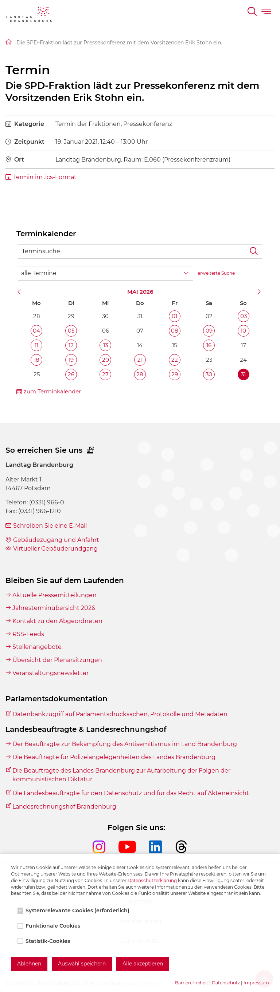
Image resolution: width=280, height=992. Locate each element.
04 (36, 330)
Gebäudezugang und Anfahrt (56, 539)
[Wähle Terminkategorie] (105, 273)
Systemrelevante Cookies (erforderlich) (74, 910)
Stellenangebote (37, 646)
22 (174, 359)
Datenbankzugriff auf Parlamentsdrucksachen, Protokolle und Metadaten (120, 714)
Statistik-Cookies (44, 941)
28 (139, 374)
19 (71, 359)
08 (174, 330)
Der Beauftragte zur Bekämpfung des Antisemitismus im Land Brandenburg (124, 744)
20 (105, 359)
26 (71, 374)
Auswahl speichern (82, 963)
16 (208, 345)
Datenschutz (226, 982)
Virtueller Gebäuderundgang (55, 548)
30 (209, 374)
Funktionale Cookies (49, 925)
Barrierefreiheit (191, 982)
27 (105, 374)
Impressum (256, 982)
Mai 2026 (140, 291)
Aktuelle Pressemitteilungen (54, 595)
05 (71, 330)
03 (243, 316)
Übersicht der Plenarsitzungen (57, 659)
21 (140, 359)
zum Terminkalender (52, 391)
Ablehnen (29, 963)
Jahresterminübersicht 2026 (53, 607)
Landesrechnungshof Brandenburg (64, 806)
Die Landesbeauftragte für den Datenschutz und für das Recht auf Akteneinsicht (130, 793)
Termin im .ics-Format (45, 177)
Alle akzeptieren (142, 963)
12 (71, 345)
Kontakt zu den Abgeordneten (57, 621)
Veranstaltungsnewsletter (50, 673)
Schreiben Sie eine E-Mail (50, 525)
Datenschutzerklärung (152, 880)
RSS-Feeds (28, 634)
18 (36, 359)
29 (174, 374)
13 (105, 345)
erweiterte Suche (216, 273)
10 (243, 330)
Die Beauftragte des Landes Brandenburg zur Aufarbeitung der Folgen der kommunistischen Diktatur (121, 775)
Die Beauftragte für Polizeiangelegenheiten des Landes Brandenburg (113, 757)
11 (36, 345)
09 (209, 330)
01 (174, 316)
